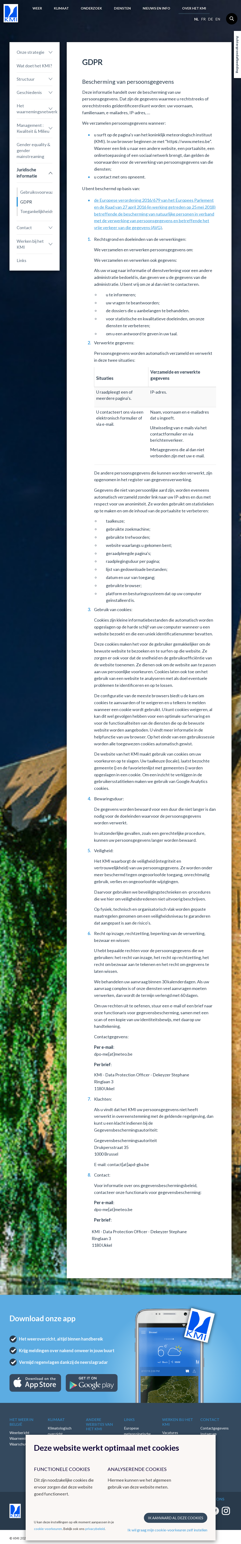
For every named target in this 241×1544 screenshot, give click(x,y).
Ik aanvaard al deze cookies (175, 1518)
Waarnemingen (21, 1438)
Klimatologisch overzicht (59, 1431)
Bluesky (206, 1451)
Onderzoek (91, 8)
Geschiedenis (29, 92)
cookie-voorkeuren (48, 1529)
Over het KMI (194, 8)
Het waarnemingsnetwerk (34, 108)
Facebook (208, 1439)
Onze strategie (30, 52)
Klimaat (61, 8)
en (217, 19)
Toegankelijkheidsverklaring (36, 211)
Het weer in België (21, 1421)
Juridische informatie (27, 172)
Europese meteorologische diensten (137, 1434)
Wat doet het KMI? (34, 65)
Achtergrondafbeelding (238, 54)
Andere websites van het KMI (99, 1424)
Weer (37, 8)
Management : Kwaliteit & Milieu (33, 128)
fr (203, 19)
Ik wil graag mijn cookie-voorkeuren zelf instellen (167, 1530)
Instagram (208, 1434)
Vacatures (170, 1432)
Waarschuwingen (23, 1444)
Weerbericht (19, 1432)
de (210, 19)
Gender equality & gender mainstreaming (33, 150)
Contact (24, 227)
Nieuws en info (156, 8)
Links (21, 260)
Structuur (26, 79)
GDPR (26, 201)
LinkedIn (207, 1445)
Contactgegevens (214, 1428)
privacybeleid (95, 1529)
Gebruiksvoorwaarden (36, 192)
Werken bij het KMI (30, 244)
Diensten (122, 8)
